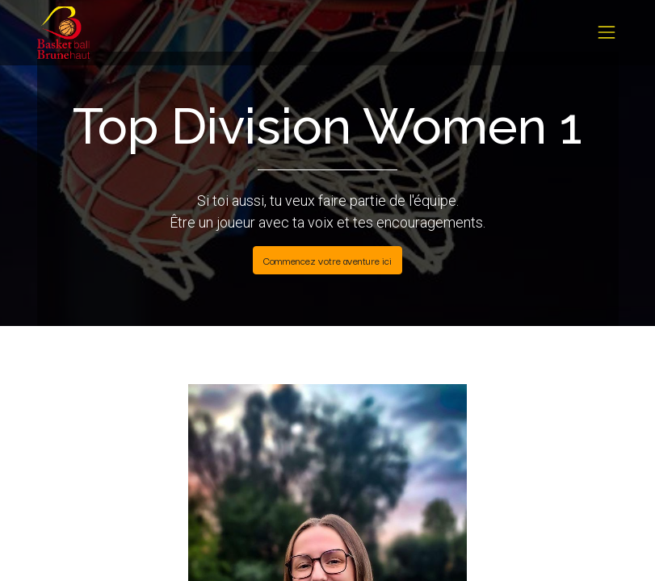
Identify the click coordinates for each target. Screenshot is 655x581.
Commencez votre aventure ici (327, 260)
